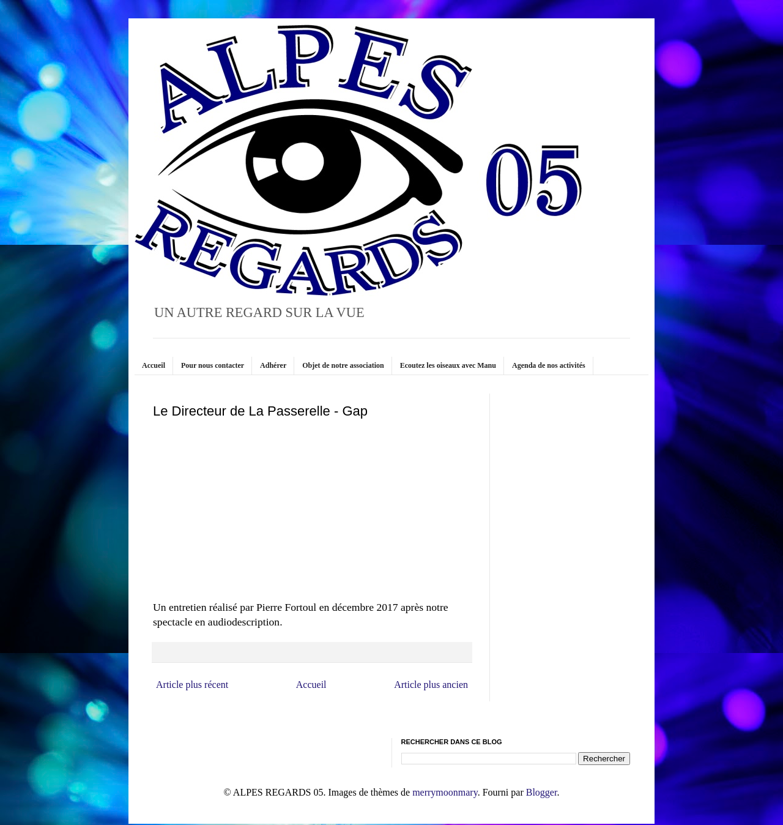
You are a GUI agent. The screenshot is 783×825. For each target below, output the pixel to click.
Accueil (153, 365)
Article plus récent (192, 684)
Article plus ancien (431, 684)
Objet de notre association (343, 365)
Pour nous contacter (212, 365)
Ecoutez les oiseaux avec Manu (448, 365)
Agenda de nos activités (548, 365)
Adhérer (273, 365)
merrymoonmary (444, 792)
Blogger (541, 792)
